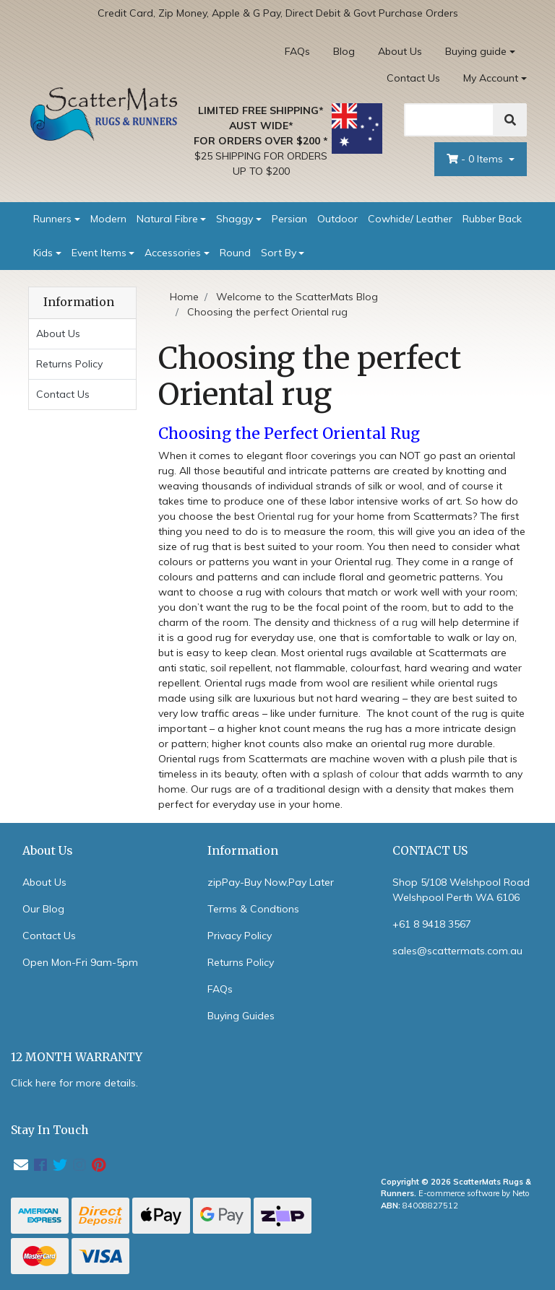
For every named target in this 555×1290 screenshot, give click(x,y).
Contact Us (413, 77)
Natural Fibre (167, 218)
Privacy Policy (239, 935)
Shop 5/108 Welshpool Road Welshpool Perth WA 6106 (461, 890)
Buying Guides (241, 1015)
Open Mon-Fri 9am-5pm (80, 962)
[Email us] (21, 1165)
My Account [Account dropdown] (490, 77)
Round (235, 252)
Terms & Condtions (253, 908)
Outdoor (337, 218)
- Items (476, 158)
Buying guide (476, 51)
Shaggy (234, 218)
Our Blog (43, 908)
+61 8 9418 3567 (431, 924)
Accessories (173, 252)
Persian (289, 218)
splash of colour (360, 773)
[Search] (449, 119)
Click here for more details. (74, 1082)
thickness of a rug (375, 622)
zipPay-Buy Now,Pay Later (270, 882)
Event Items (99, 252)
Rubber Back (492, 218)
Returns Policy (69, 363)
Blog (344, 51)
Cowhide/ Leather (410, 218)
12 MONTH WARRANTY (76, 1057)
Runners (52, 218)
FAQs (297, 51)
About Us (400, 51)
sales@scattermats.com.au (457, 950)
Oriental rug (285, 516)
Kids (43, 252)
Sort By (278, 252)
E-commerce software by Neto (474, 1193)
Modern (108, 218)
